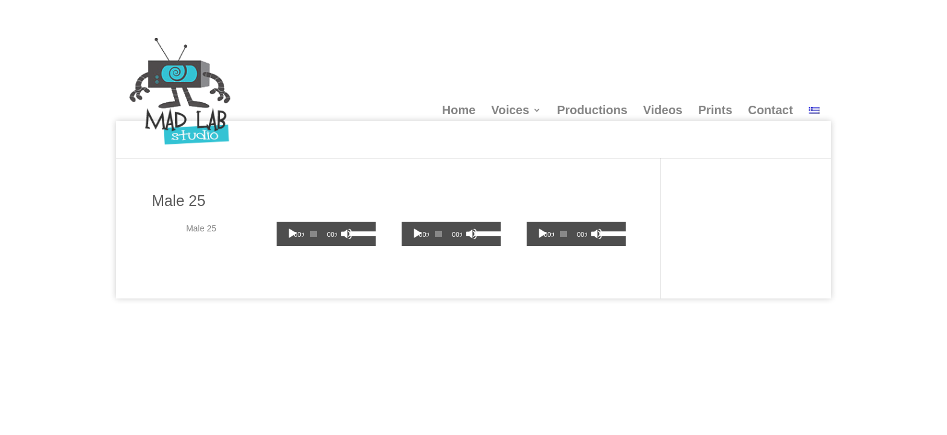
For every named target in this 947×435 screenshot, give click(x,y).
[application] (326, 234)
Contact (770, 110)
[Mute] (347, 234)
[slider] (313, 234)
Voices (510, 110)
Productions (592, 110)
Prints (715, 110)
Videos (662, 110)
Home (459, 110)
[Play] (292, 234)
